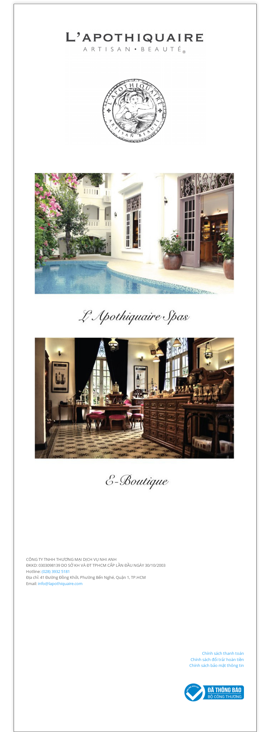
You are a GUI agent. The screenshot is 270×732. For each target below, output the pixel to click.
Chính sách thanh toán (223, 653)
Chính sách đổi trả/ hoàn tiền (217, 659)
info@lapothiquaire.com (60, 583)
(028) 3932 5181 (56, 571)
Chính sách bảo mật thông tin (216, 665)
